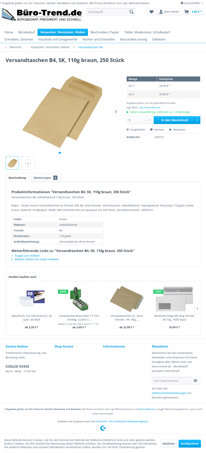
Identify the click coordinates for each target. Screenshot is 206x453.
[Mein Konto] (169, 12)
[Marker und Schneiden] (99, 39)
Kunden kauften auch (22, 277)
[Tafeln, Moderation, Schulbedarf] (147, 32)
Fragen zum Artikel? (25, 255)
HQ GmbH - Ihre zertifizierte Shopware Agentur (121, 421)
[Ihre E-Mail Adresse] (171, 380)
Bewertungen (45, 178)
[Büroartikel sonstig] (134, 39)
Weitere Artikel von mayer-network (35, 259)
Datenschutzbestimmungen (169, 393)
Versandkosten (147, 409)
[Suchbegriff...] (111, 12)
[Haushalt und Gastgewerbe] (58, 39)
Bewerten (177, 129)
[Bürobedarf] (27, 32)
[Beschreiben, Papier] (105, 32)
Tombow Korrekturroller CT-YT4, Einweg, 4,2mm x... (79, 317)
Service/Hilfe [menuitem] (191, 3)
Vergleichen (135, 129)
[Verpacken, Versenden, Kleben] (63, 32)
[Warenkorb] (193, 12)
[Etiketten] (159, 39)
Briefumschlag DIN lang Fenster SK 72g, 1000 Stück (175, 317)
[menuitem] (111, 12)
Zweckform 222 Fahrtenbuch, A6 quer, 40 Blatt (31, 317)
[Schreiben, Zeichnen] (19, 39)
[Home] (9, 32)
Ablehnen (168, 443)
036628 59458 (17, 366)
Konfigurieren (190, 443)
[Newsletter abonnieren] (195, 380)
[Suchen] (131, 12)
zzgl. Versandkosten (150, 107)
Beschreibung (17, 177)
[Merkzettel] (151, 12)
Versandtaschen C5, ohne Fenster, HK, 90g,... (127, 317)
